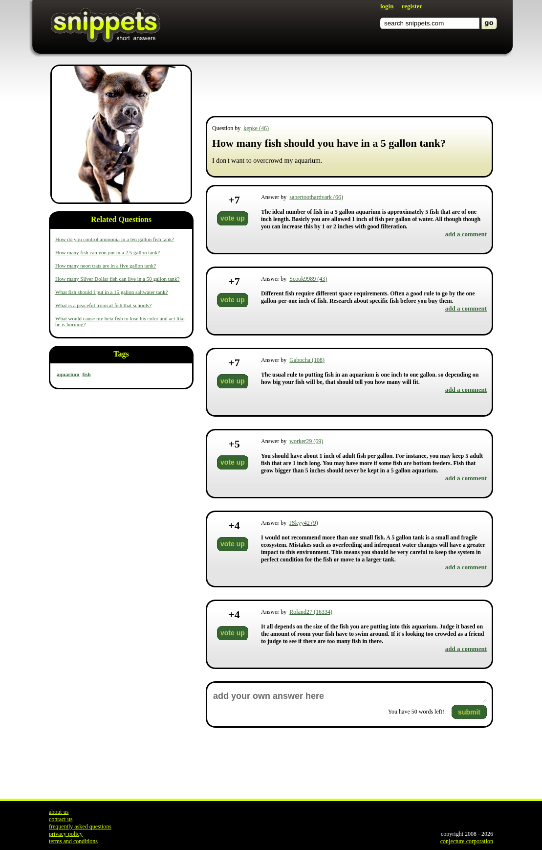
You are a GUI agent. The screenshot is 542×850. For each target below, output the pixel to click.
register (412, 6)
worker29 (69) (306, 441)
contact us (60, 819)
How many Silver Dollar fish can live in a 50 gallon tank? (117, 279)
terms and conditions (73, 841)
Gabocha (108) (307, 360)
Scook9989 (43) (308, 278)
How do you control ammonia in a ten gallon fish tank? (114, 239)
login (386, 6)
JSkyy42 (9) (303, 522)
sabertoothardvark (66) (316, 197)
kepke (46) (256, 128)
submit (469, 712)
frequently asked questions (80, 826)
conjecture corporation (466, 841)
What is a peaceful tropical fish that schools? (103, 305)
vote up (232, 218)
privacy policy (66, 833)
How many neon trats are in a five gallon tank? (105, 265)
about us (58, 811)
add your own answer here (349, 696)
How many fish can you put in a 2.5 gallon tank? (107, 252)
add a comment (466, 234)
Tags (121, 354)
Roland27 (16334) (310, 611)
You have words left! (416, 711)
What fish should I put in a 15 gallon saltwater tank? (111, 292)
